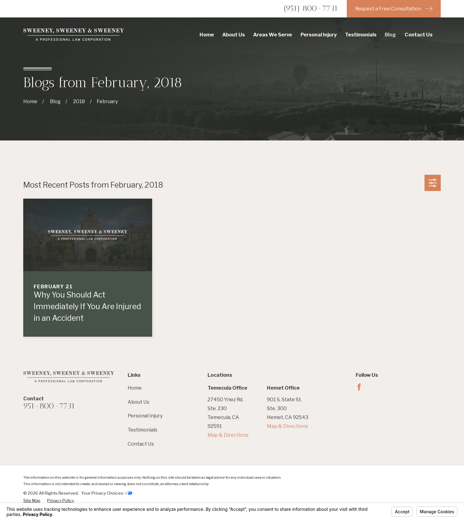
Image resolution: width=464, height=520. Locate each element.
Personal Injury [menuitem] (319, 35)
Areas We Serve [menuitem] (272, 35)
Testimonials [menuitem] (360, 35)
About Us (138, 402)
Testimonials (142, 430)
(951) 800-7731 (311, 8)
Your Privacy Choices (106, 493)
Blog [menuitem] (390, 35)
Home (135, 388)
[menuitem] (31, 500)
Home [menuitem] (207, 35)
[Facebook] (359, 387)
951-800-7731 (49, 405)
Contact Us (141, 444)
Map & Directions (228, 435)
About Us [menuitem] (233, 35)
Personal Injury (145, 416)
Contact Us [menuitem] (418, 35)
